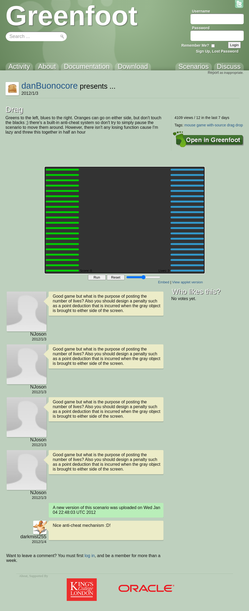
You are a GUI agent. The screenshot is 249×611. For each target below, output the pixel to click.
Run (97, 277)
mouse (190, 125)
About (23, 576)
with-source (216, 125)
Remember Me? (195, 45)
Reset (115, 277)
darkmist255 (33, 536)
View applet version (187, 282)
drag (230, 125)
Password (201, 28)
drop (239, 125)
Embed (163, 282)
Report (213, 72)
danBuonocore (49, 86)
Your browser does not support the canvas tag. (124, 220)
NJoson (38, 334)
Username (201, 11)
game (201, 125)
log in (90, 555)
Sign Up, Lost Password (217, 51)
